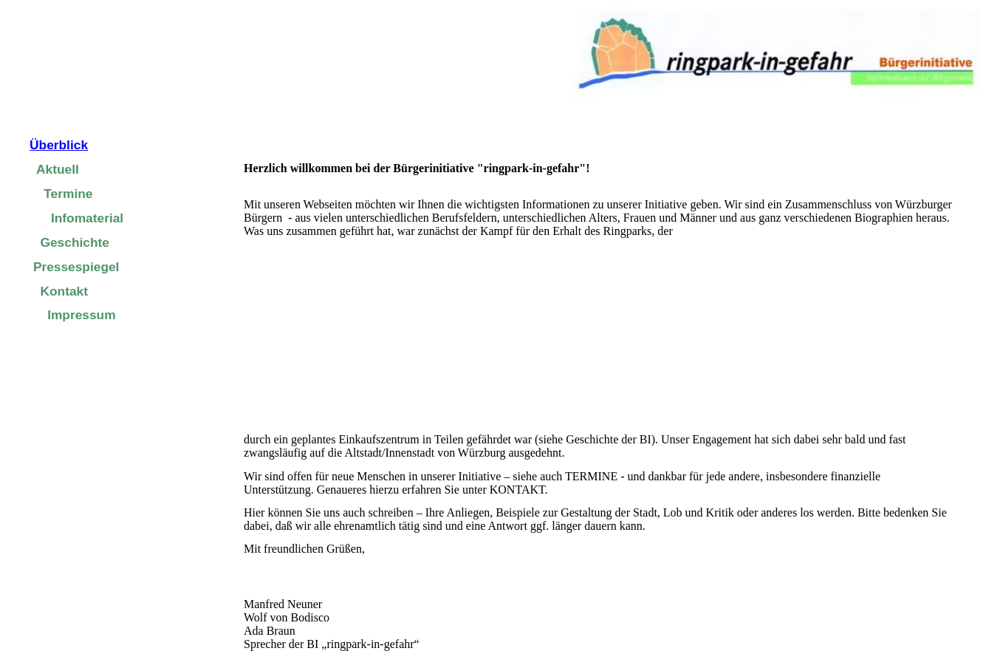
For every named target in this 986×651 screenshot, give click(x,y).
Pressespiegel (76, 266)
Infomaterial (87, 218)
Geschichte (75, 242)
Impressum (81, 314)
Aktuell (57, 169)
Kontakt (65, 291)
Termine (68, 193)
